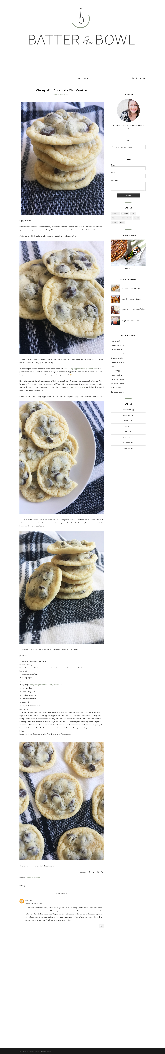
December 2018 (116, 354)
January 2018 (115, 375)
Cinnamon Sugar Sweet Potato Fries (133, 310)
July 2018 (114, 367)
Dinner (115, 222)
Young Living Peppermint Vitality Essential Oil (80, 369)
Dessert (29, 877)
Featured (116, 218)
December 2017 (116, 379)
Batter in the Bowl (30, 1051)
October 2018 (116, 358)
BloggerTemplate (46, 1051)
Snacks (136, 218)
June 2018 (114, 371)
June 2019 (114, 341)
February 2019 (116, 345)
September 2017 (116, 392)
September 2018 (116, 362)
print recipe (23, 655)
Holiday (37, 877)
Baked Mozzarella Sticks (131, 299)
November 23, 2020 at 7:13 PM (33, 903)
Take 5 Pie (128, 268)
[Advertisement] (61, 983)
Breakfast (126, 218)
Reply (101, 926)
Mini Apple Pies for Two (130, 288)
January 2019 (115, 350)
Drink (133, 214)
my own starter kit (78, 387)
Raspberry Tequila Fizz (130, 321)
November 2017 (116, 383)
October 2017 (116, 388)
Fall (122, 222)
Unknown (28, 900)
